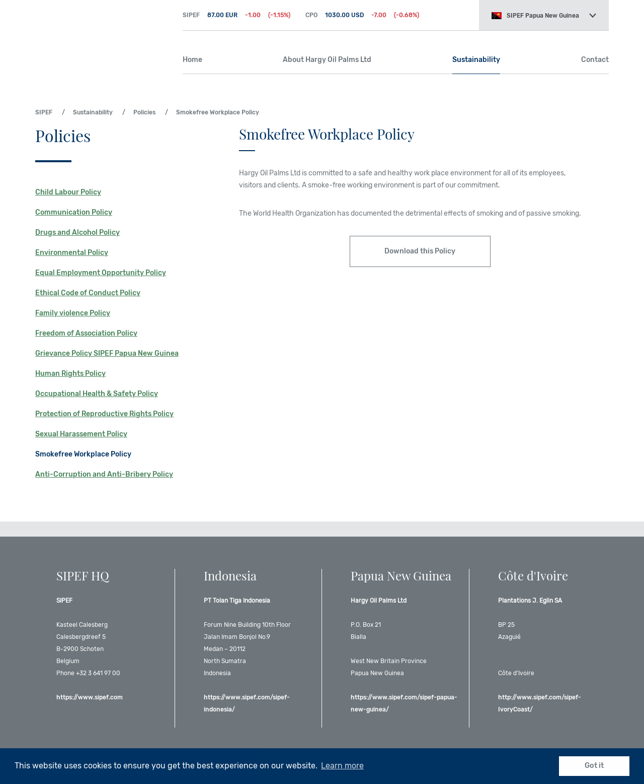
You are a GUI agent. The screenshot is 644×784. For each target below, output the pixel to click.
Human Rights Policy (70, 373)
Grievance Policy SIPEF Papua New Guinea (107, 353)
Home (192, 59)
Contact (595, 59)
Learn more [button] (342, 765)
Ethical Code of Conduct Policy (87, 293)
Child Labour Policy (68, 192)
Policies (144, 112)
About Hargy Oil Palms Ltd (327, 59)
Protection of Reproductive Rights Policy (104, 414)
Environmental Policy (71, 252)
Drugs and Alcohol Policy (77, 232)
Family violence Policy (72, 313)
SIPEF (101, 35)
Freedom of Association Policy (86, 333)
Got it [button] (594, 765)
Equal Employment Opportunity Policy (100, 273)
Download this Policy (419, 251)
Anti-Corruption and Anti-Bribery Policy (104, 474)
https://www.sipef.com (89, 697)
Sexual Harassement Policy (81, 434)
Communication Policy (73, 212)
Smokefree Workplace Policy (83, 454)
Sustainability (476, 59)
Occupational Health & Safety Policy (96, 393)
